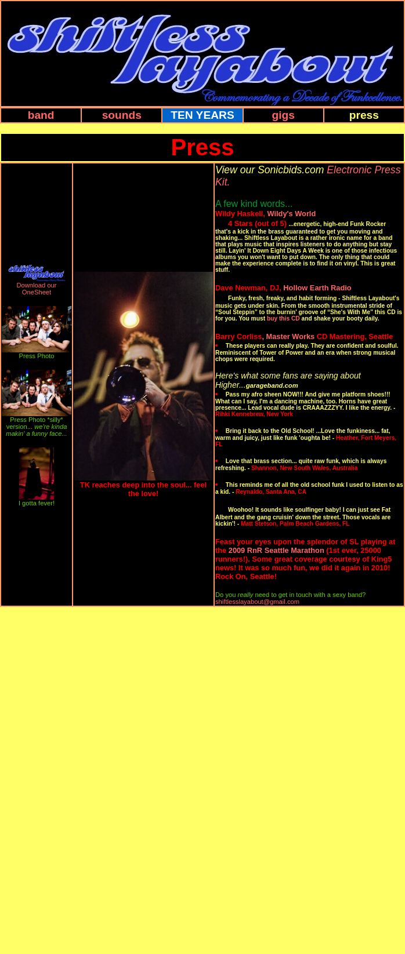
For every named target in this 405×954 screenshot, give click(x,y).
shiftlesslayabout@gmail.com (257, 601)
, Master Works (288, 336)
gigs (283, 115)
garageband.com (272, 385)
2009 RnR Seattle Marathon (276, 550)
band (41, 115)
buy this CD (283, 318)
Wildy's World (291, 213)
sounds (122, 115)
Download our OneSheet (36, 289)
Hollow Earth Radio (317, 287)
